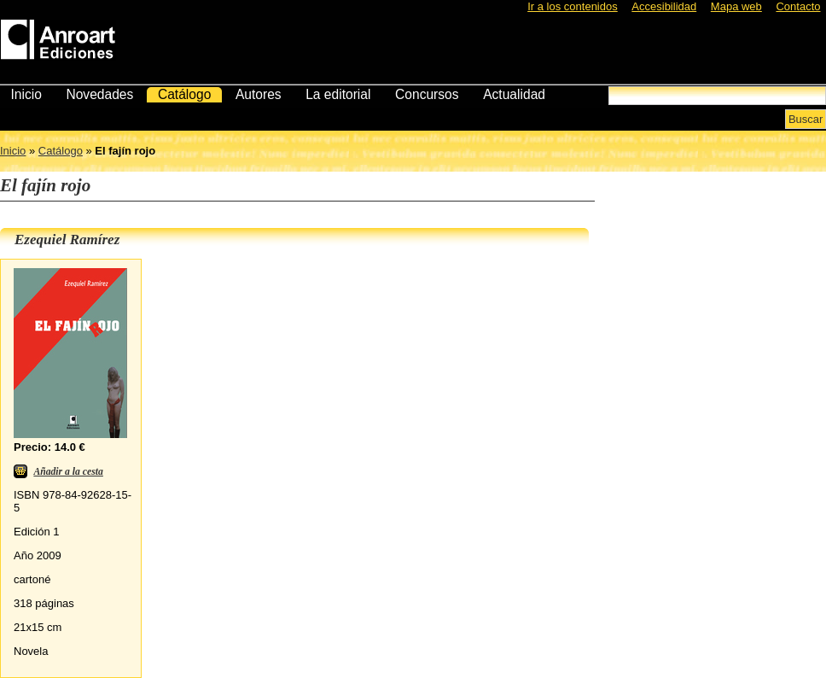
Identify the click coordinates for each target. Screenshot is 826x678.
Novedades (99, 94)
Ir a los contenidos (572, 6)
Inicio (25, 94)
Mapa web (736, 6)
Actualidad (514, 94)
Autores (259, 94)
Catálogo (184, 94)
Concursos (427, 94)
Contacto (798, 6)
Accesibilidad (663, 6)
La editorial (337, 94)
